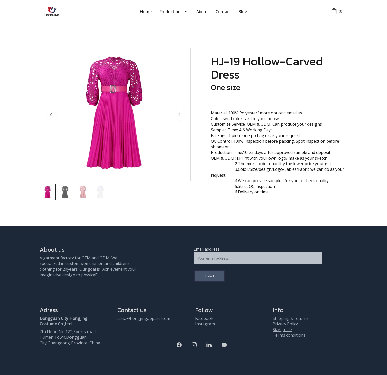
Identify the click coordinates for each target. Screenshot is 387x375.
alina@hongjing (132, 318)
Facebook (204, 318)
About (202, 11)
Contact (223, 11)
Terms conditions (289, 335)
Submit (209, 276)
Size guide (282, 329)
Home (146, 11)
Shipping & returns (291, 318)
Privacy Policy (285, 324)
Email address (207, 249)
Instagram (205, 324)
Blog (242, 11)
